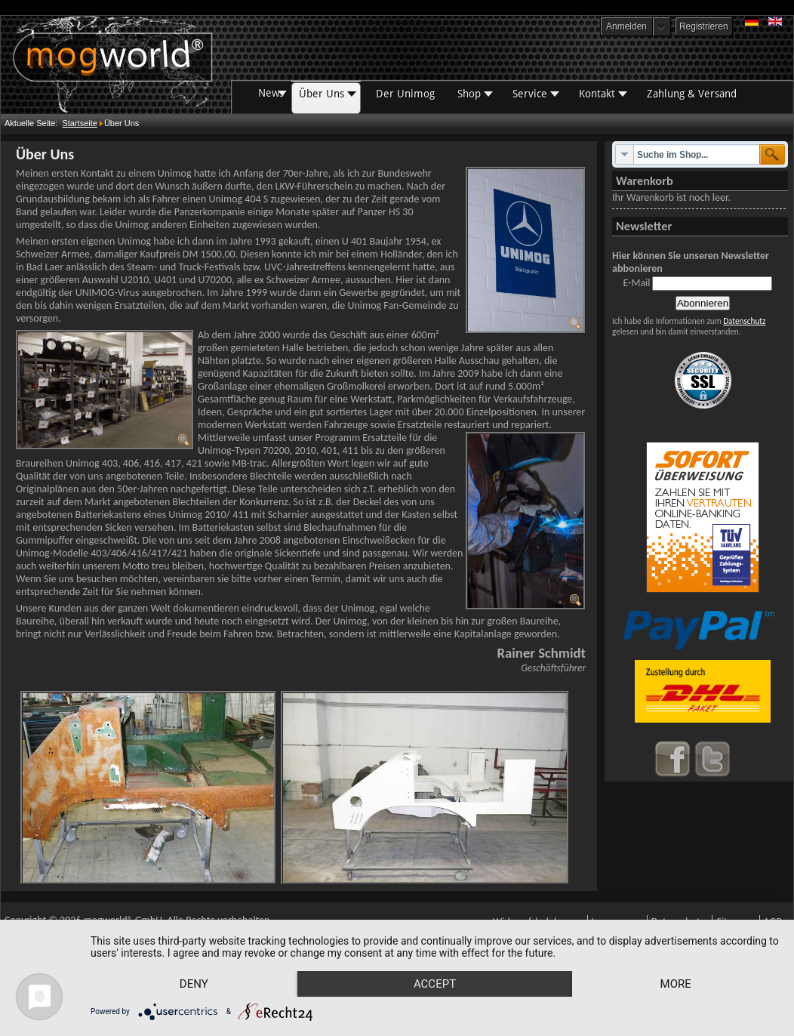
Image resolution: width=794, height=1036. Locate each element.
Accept (435, 984)
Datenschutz (744, 321)
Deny (194, 984)
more (675, 984)
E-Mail (636, 282)
